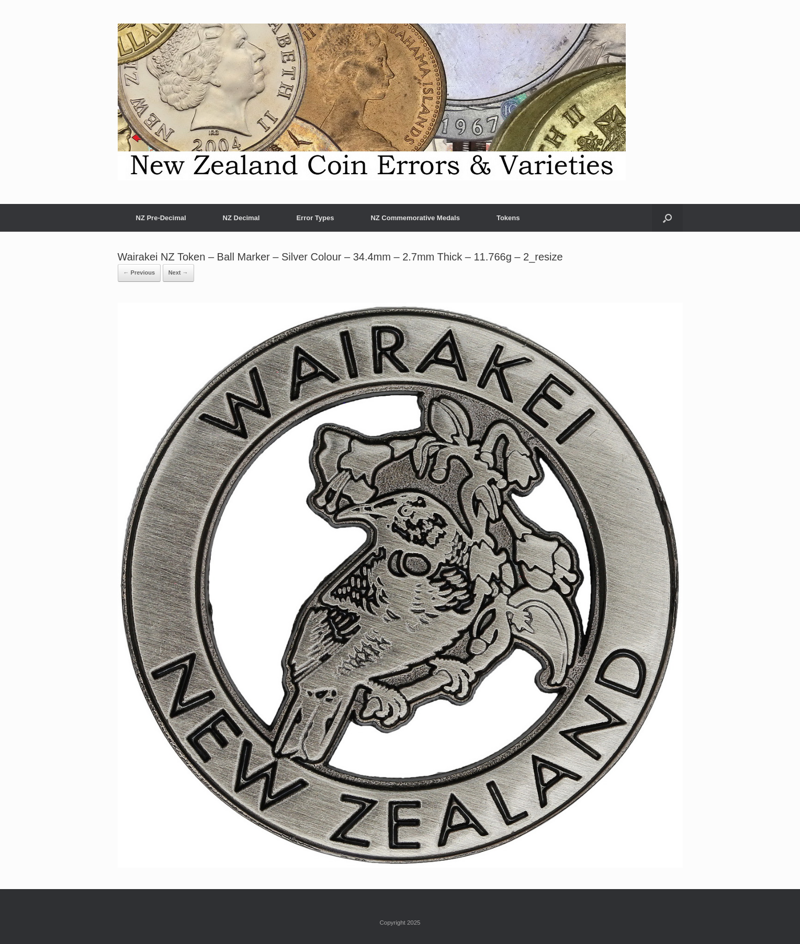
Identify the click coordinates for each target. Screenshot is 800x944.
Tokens (508, 218)
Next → (178, 272)
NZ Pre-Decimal (161, 218)
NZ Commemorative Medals (415, 218)
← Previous (139, 272)
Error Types (315, 218)
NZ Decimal (241, 218)
